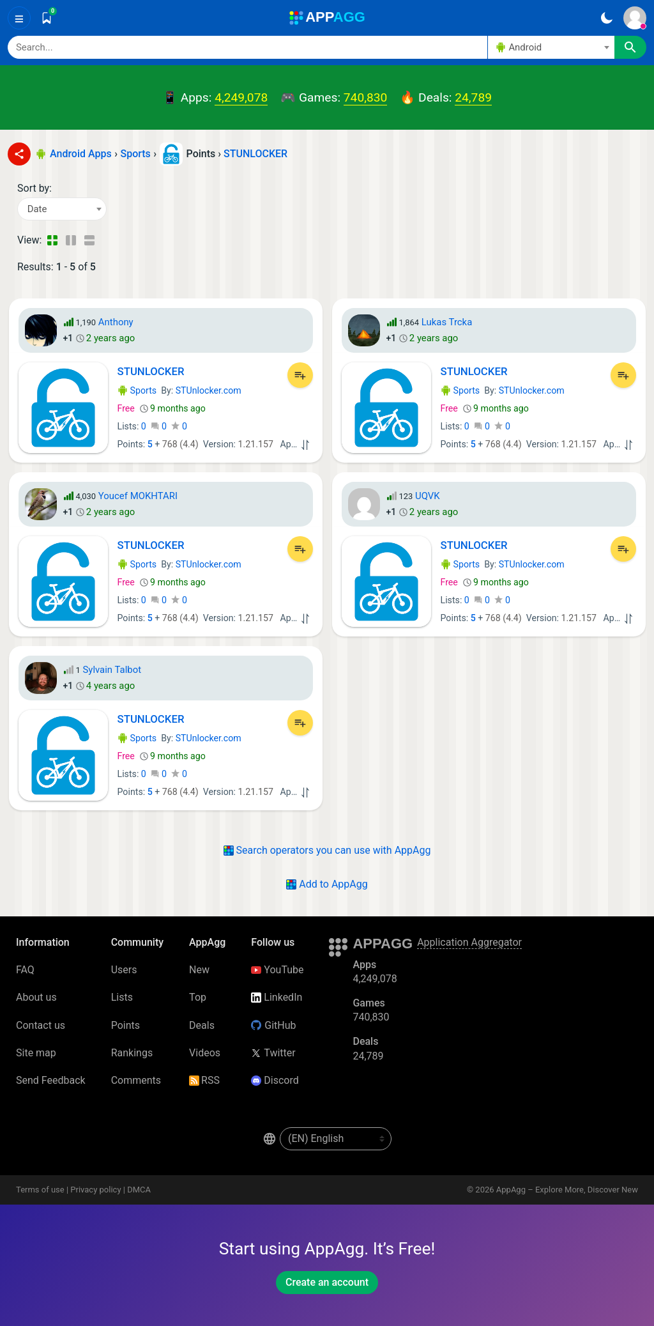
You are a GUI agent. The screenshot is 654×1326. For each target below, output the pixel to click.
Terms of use (40, 1189)
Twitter (273, 1053)
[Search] (247, 47)
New (199, 970)
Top (197, 997)
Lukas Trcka (447, 322)
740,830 (365, 97)
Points (125, 1025)
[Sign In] (634, 17)
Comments (136, 1080)
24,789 (473, 97)
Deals (202, 1025)
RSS (204, 1080)
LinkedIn (276, 997)
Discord (274, 1080)
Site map (36, 1053)
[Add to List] (300, 375)
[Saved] (46, 17)
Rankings (132, 1053)
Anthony (115, 322)
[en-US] (336, 1138)
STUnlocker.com (208, 390)
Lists (122, 997)
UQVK (427, 496)
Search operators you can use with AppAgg (327, 850)
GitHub (273, 1025)
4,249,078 (241, 97)
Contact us (40, 1025)
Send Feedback (51, 1080)
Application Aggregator (469, 942)
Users (124, 970)
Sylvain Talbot (111, 669)
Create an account (327, 1282)
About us (36, 997)
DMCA (139, 1189)
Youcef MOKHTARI (138, 496)
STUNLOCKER (255, 154)
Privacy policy (95, 1189)
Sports (137, 390)
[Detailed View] (71, 240)
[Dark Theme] (606, 17)
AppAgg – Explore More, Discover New (567, 1189)
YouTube (277, 970)
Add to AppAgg (326, 884)
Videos (204, 1053)
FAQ (25, 970)
